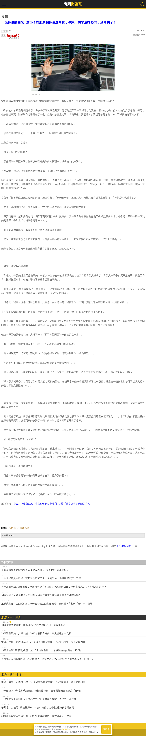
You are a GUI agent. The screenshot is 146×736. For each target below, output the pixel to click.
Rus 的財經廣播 (13, 36)
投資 (22, 528)
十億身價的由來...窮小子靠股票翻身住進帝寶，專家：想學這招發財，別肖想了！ (58, 22)
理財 (16, 528)
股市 (27, 528)
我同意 (106, 729)
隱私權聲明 (66, 729)
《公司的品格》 (124, 546)
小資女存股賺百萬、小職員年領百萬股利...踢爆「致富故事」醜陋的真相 (51, 503)
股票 (11, 528)
